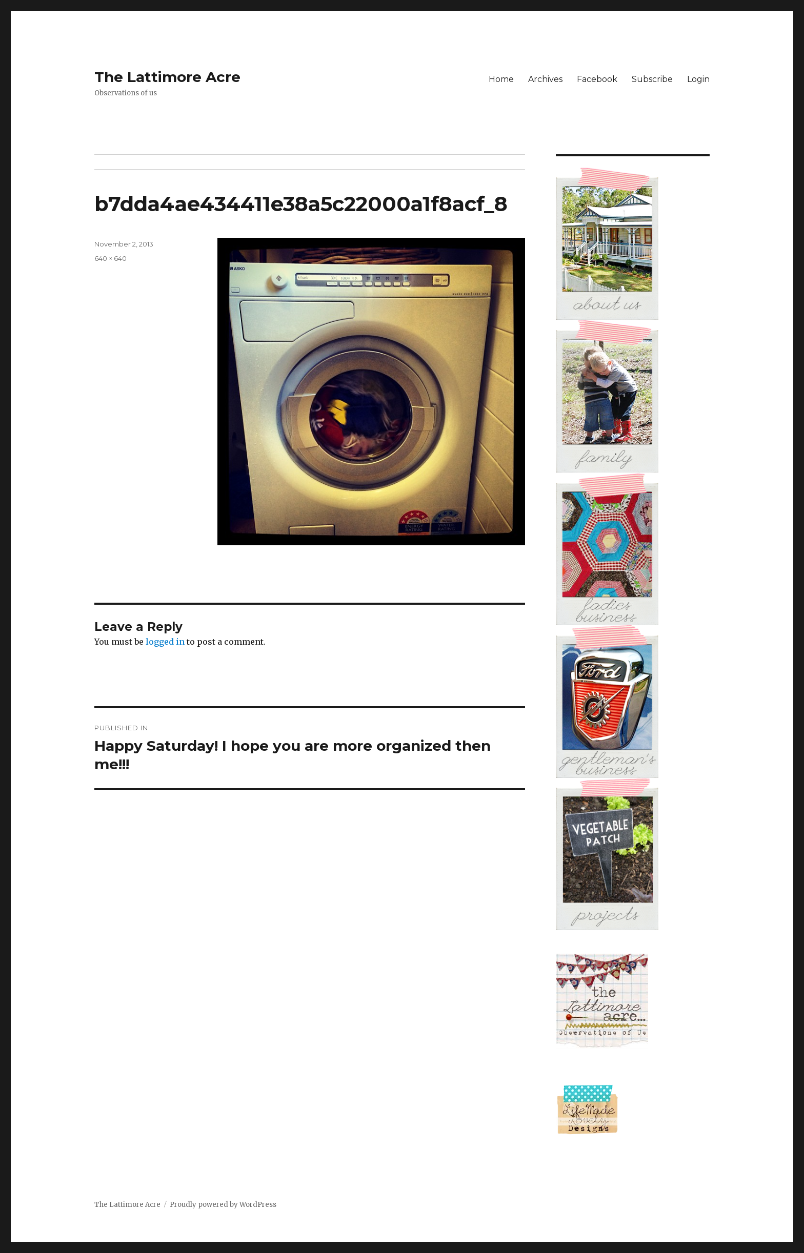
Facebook (597, 79)
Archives (545, 79)
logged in (165, 641)
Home (501, 79)
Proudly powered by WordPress (223, 1204)
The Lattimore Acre (167, 77)
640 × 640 (110, 258)
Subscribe (652, 79)
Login (698, 79)
